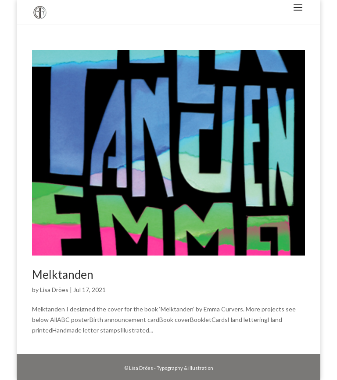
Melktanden (62, 274)
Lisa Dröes (54, 289)
